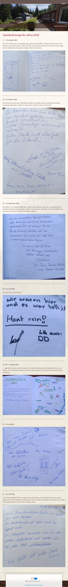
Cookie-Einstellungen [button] (33, 581)
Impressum (40, 585)
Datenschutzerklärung (30, 585)
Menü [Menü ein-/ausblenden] (64, 3)
